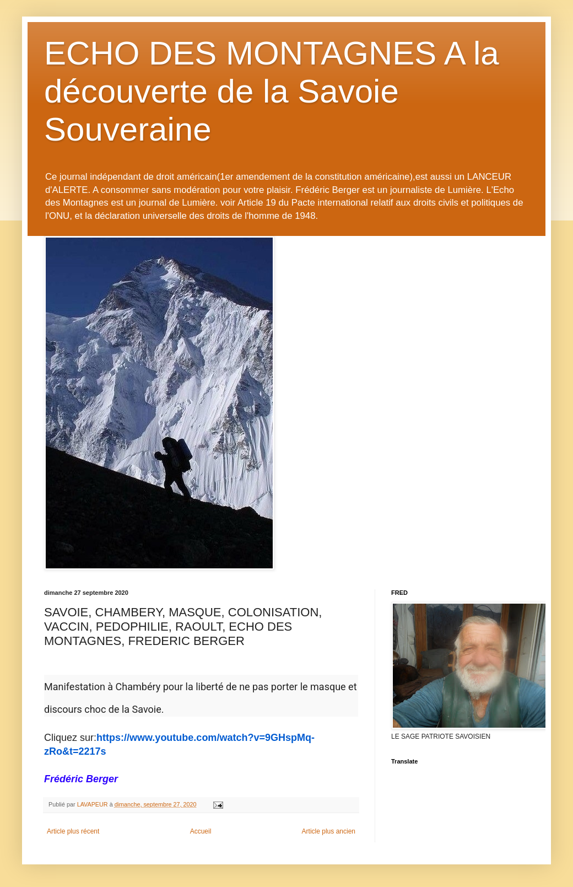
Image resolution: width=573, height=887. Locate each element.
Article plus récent (73, 831)
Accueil (201, 831)
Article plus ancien (328, 831)
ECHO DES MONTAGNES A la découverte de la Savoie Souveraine (271, 91)
